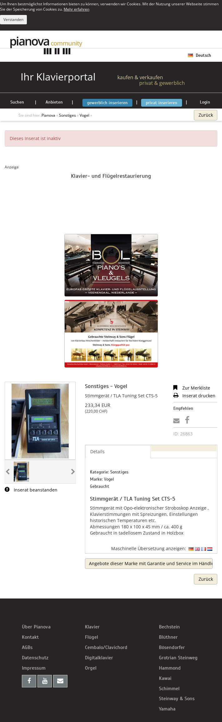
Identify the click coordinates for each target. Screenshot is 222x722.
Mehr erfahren (76, 9)
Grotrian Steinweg (178, 658)
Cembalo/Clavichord (106, 647)
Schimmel (169, 689)
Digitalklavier (99, 658)
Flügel (91, 637)
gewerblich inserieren (107, 102)
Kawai (165, 678)
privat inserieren (161, 102)
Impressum (34, 668)
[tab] (183, 448)
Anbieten (54, 102)
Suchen (17, 102)
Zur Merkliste (191, 388)
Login (205, 102)
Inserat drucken (194, 396)
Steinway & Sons (177, 698)
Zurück (206, 115)
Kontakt (30, 637)
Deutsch (199, 55)
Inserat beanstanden (31, 490)
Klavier (92, 627)
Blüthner (168, 637)
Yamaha (167, 709)
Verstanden (13, 19)
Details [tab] (97, 451)
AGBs (27, 647)
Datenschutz (35, 658)
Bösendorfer (172, 647)
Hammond (170, 668)
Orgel (90, 668)
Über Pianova (36, 627)
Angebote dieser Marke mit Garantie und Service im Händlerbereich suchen (151, 563)
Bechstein (169, 627)
